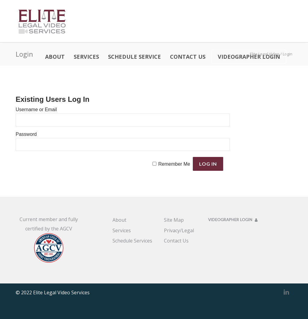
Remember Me (174, 164)
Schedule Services (132, 240)
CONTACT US (187, 56)
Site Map (174, 220)
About (119, 220)
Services (121, 230)
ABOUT (55, 56)
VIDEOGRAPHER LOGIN (249, 56)
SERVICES (86, 56)
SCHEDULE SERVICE (134, 56)
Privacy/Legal (179, 230)
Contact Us (176, 240)
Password (26, 134)
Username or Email (36, 109)
